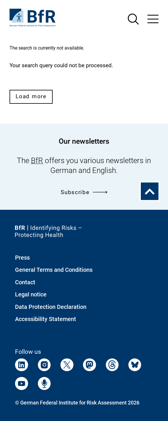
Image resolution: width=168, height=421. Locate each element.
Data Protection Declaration (50, 306)
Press (22, 257)
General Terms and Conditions (54, 269)
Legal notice (31, 294)
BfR (37, 160)
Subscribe (84, 192)
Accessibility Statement (45, 319)
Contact (25, 282)
